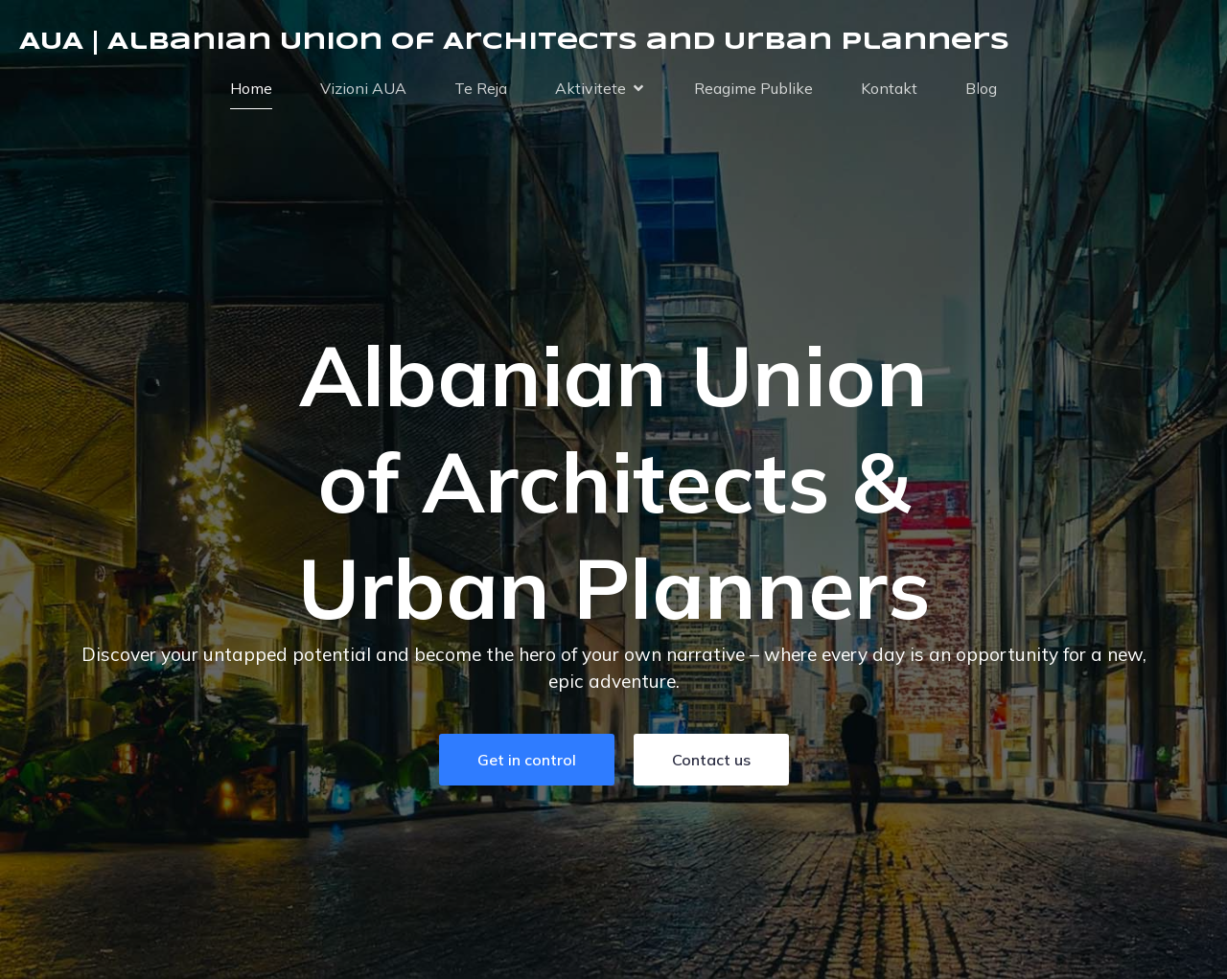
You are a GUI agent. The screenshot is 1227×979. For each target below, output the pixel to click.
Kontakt (889, 88)
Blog (981, 88)
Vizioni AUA (363, 88)
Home (251, 88)
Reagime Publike (753, 88)
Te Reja (480, 88)
